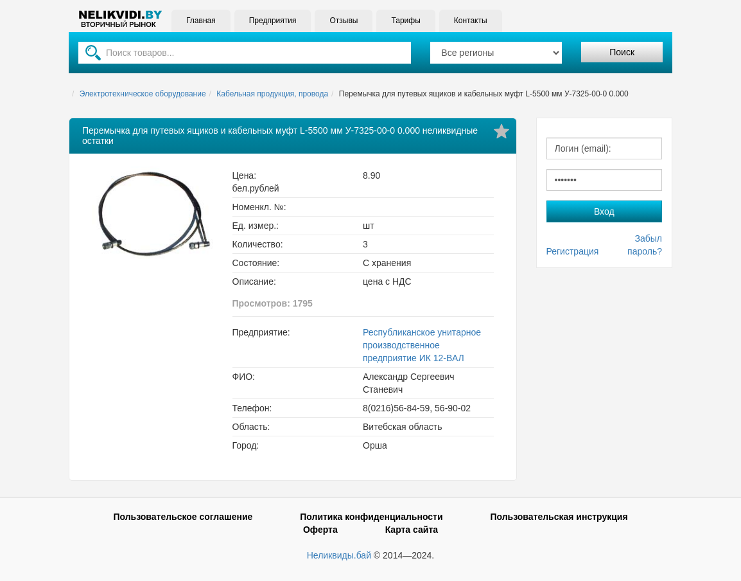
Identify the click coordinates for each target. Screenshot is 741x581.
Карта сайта (411, 529)
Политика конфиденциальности (371, 517)
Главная (201, 20)
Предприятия (273, 20)
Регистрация (572, 251)
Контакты (470, 20)
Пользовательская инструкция (558, 517)
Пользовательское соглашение (182, 517)
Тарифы (405, 20)
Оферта (320, 529)
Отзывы (343, 20)
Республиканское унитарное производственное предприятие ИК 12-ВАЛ (422, 345)
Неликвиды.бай (339, 555)
